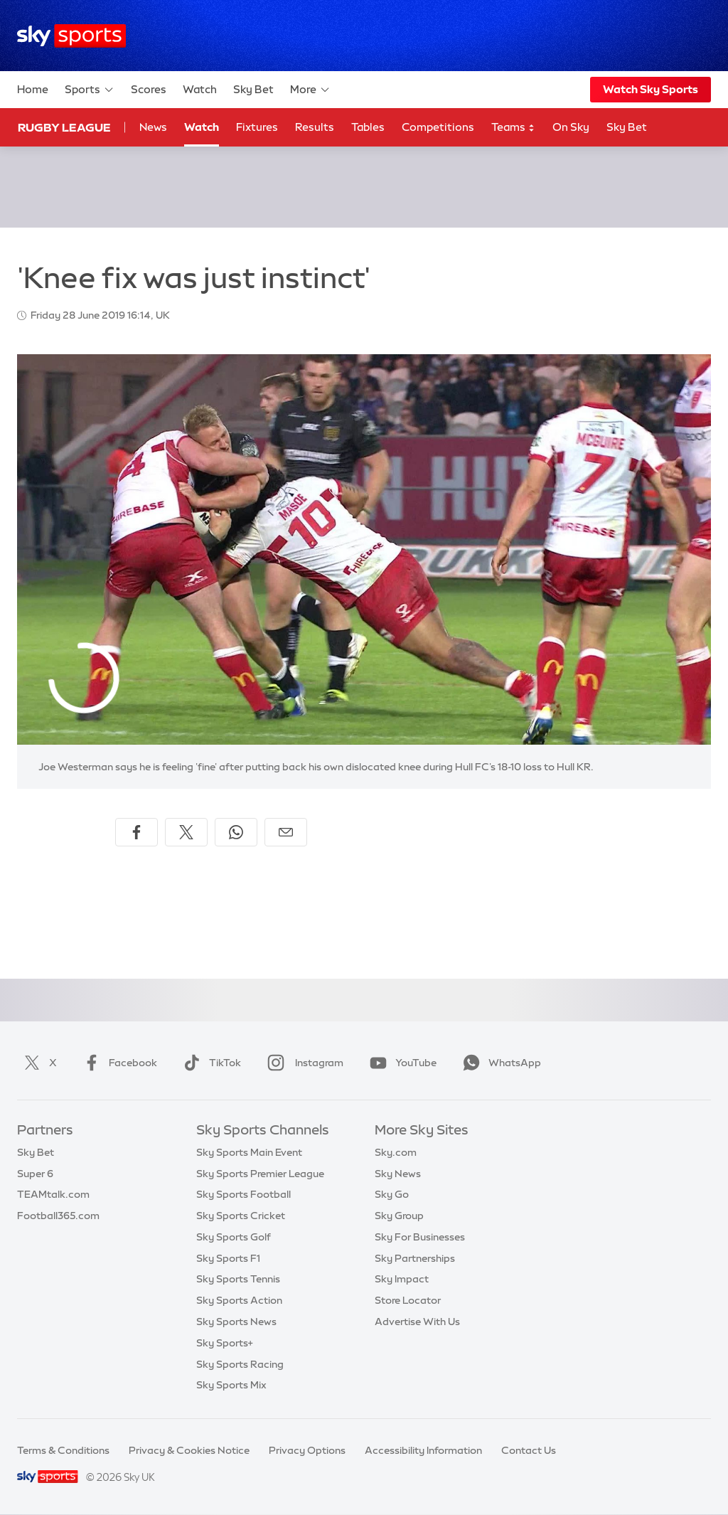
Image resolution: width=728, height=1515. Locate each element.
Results (314, 127)
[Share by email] (285, 832)
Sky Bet (253, 89)
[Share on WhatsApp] (236, 832)
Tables (368, 127)
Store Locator (408, 1300)
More (310, 89)
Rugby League (64, 127)
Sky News (398, 1174)
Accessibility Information (423, 1450)
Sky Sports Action (239, 1300)
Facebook (117, 1062)
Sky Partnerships (415, 1258)
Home (32, 89)
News (153, 127)
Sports (89, 89)
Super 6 (35, 1174)
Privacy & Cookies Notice (189, 1450)
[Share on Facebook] (136, 832)
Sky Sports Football (243, 1194)
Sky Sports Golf (233, 1237)
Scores (148, 89)
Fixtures (257, 127)
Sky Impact (402, 1279)
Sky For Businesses (420, 1237)
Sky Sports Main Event (249, 1152)
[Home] (71, 36)
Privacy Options (307, 1450)
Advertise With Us (417, 1322)
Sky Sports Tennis (238, 1279)
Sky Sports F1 (228, 1258)
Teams (513, 128)
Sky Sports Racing (240, 1364)
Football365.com (58, 1216)
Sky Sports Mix (231, 1385)
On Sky (570, 127)
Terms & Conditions (63, 1450)
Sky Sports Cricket (240, 1216)
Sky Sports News (236, 1322)
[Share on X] (186, 832)
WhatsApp (499, 1062)
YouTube (400, 1062)
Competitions (438, 127)
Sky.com (396, 1152)
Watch (200, 89)
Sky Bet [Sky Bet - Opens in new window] (626, 127)
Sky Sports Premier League (260, 1174)
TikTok (209, 1062)
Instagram (302, 1062)
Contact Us (528, 1450)
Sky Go (392, 1194)
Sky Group (399, 1216)
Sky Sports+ (224, 1343)
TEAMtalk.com (53, 1194)
